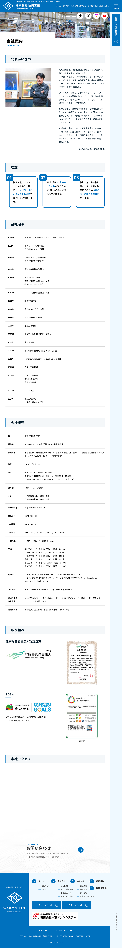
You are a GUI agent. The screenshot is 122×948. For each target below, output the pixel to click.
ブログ (44, 889)
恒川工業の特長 (67, 889)
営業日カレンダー (87, 896)
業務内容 (66, 6)
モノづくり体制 (67, 896)
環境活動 (82, 6)
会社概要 (83, 886)
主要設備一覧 (66, 893)
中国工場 (83, 889)
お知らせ (45, 886)
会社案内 (74, 6)
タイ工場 (83, 893)
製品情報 (64, 886)
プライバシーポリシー (63, 930)
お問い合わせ (104, 6)
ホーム (58, 6)
